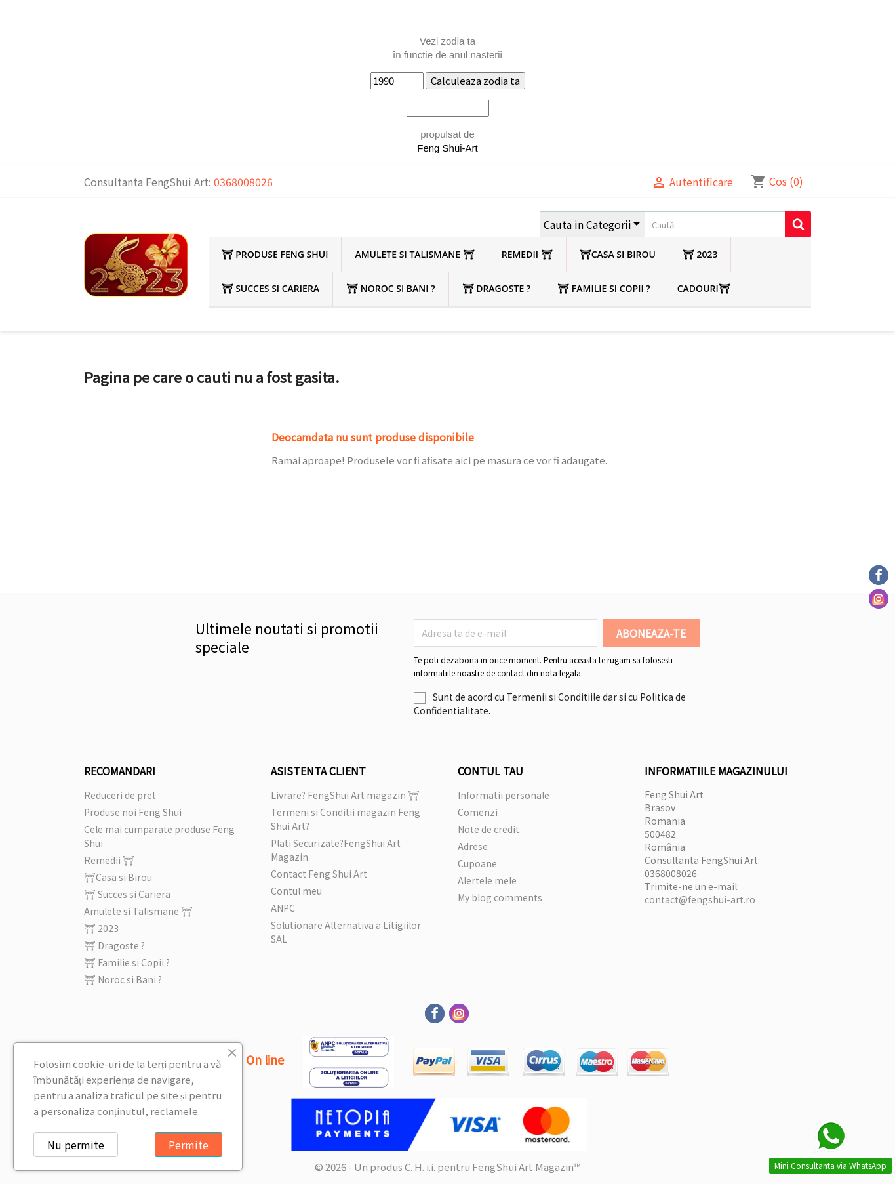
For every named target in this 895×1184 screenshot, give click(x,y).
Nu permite (75, 1145)
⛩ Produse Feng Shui (275, 254)
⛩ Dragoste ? (496, 288)
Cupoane (477, 863)
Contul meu (296, 890)
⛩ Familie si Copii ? (603, 288)
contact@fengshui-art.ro (700, 899)
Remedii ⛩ (527, 254)
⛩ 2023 (700, 254)
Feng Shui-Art (447, 147)
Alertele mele (487, 880)
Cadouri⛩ (703, 288)
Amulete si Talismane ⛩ (414, 254)
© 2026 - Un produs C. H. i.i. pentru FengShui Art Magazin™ (448, 1167)
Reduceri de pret (120, 795)
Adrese (473, 846)
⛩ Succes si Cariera (271, 288)
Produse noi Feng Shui (133, 812)
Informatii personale (503, 795)
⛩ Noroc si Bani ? (390, 288)
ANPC (283, 907)
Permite (189, 1145)
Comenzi (478, 812)
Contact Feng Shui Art (319, 873)
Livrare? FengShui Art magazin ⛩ (345, 795)
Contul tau (490, 771)
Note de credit (488, 829)
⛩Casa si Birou (618, 254)
